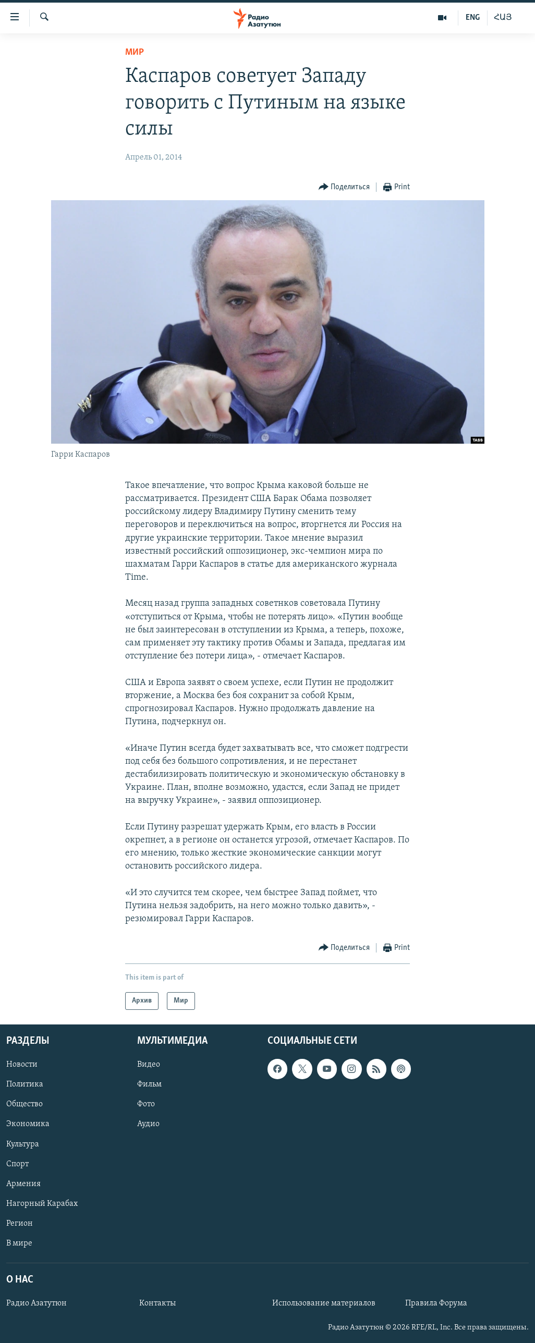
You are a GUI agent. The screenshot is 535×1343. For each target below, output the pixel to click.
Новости (22, 1065)
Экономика (28, 1124)
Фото (146, 1105)
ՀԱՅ (503, 18)
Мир (134, 52)
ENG (473, 18)
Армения (23, 1184)
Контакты (157, 1303)
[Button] (344, 187)
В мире (19, 1243)
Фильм (149, 1085)
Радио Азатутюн (36, 1303)
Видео (148, 1065)
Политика (24, 1085)
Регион (19, 1223)
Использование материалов (323, 1303)
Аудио (148, 1124)
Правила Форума (436, 1303)
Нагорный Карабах (42, 1204)
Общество (24, 1105)
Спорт (17, 1164)
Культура (22, 1144)
